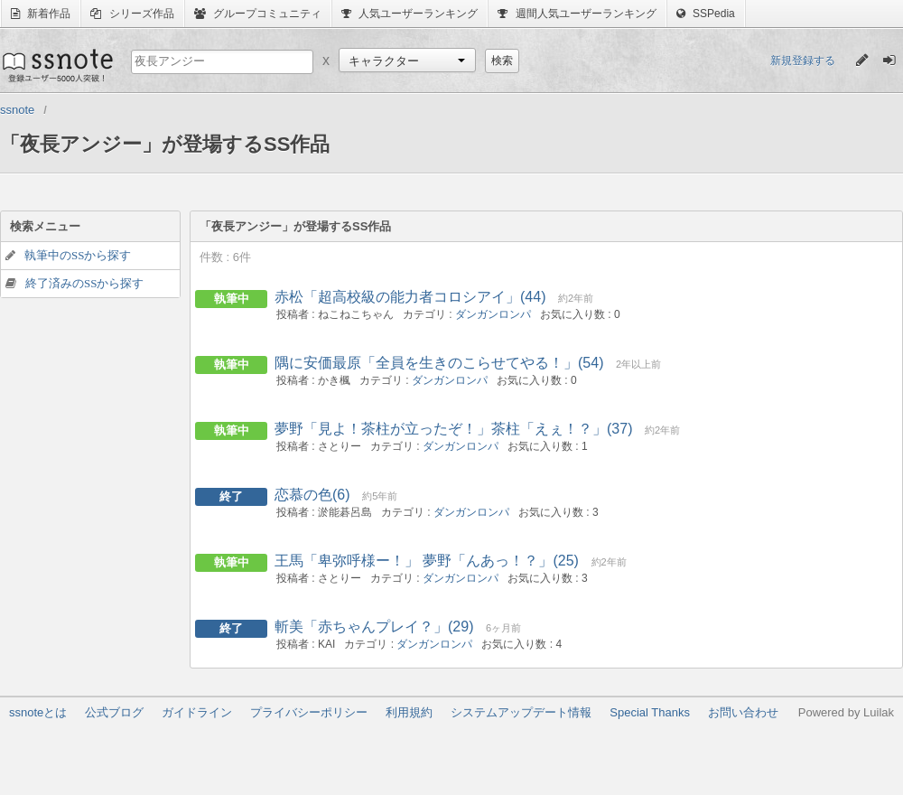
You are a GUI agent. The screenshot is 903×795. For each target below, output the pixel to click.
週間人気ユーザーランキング (577, 13)
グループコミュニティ (257, 13)
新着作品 (40, 13)
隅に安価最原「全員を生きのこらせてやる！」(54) (439, 362)
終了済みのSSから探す (84, 283)
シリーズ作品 (131, 13)
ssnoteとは (38, 712)
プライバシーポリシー (309, 712)
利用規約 (409, 712)
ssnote (56, 65)
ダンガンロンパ (493, 314)
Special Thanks (650, 712)
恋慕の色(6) (312, 494)
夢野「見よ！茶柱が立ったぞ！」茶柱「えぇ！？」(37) (453, 428)
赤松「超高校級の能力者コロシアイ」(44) (410, 296)
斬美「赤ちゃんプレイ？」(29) (374, 626)
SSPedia (705, 13)
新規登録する (802, 60)
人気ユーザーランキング (409, 13)
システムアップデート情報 (521, 712)
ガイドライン (197, 712)
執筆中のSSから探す (77, 255)
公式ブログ (114, 712)
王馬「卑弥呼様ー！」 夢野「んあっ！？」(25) (427, 560)
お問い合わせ (743, 712)
